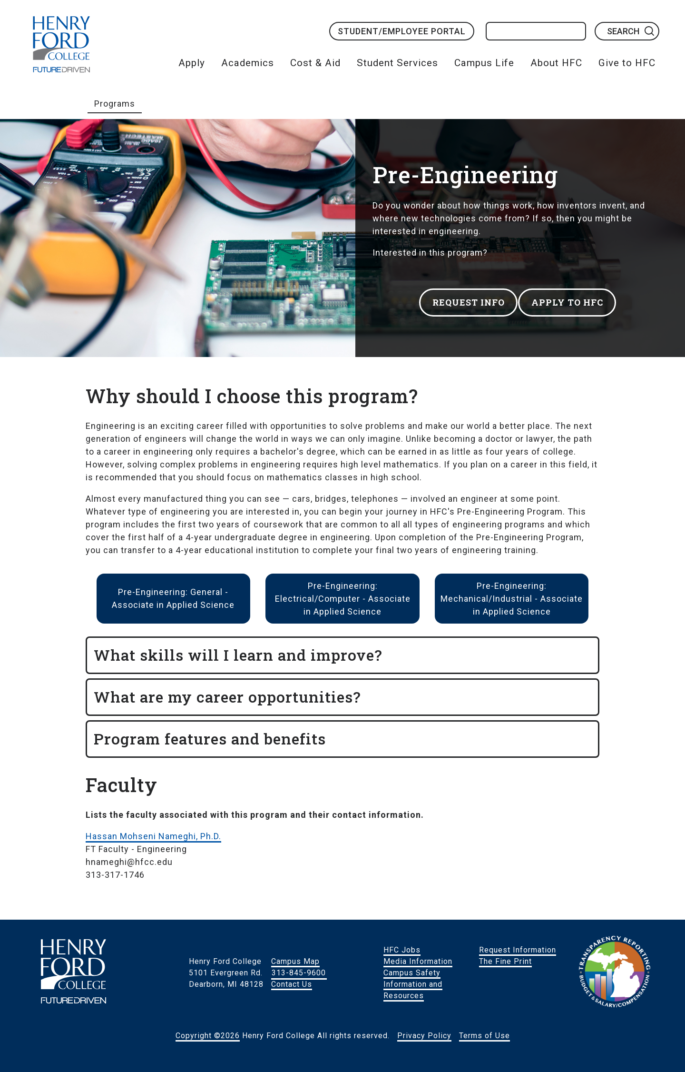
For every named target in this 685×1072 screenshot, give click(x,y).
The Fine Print (505, 961)
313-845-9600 (299, 972)
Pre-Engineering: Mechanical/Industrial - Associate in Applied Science (511, 598)
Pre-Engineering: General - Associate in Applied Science (173, 598)
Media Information (417, 961)
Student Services (397, 63)
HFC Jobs (402, 949)
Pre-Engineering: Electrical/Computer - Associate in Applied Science (343, 598)
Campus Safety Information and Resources (412, 984)
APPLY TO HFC (577, 299)
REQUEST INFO (464, 299)
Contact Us (291, 984)
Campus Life (484, 63)
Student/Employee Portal (402, 31)
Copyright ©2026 (208, 1035)
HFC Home (61, 44)
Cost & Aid (315, 63)
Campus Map (295, 961)
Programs (114, 104)
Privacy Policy (424, 1035)
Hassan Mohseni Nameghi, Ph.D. (153, 836)
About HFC (556, 63)
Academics (247, 63)
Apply (191, 63)
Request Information (517, 949)
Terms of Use (484, 1035)
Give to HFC (627, 63)
